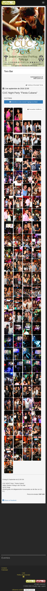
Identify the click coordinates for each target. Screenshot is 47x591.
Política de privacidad (23, 575)
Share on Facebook (9, 500)
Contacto (4, 568)
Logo (23, 573)
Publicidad (4, 570)
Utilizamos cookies (18, 590)
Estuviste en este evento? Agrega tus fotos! (23, 102)
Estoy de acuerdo (29, 590)
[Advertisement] (23, 529)
